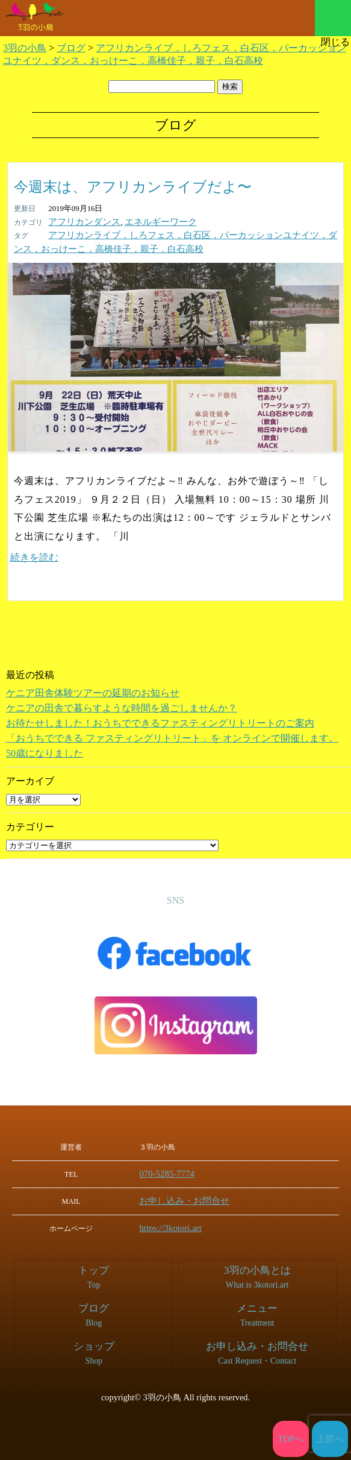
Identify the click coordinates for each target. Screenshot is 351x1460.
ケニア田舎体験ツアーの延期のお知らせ (92, 691)
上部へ (330, 1439)
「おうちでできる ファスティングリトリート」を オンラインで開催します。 (172, 736)
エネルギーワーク (146, 222)
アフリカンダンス (79, 222)
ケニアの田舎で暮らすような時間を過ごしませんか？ (121, 706)
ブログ (94, 1311)
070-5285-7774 (176, 1172)
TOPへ (291, 1439)
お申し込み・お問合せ (190, 1198)
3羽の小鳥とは (257, 1273)
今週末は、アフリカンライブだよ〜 (133, 187)
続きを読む (34, 555)
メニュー (333, 18)
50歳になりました (44, 751)
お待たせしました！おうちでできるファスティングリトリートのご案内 (160, 721)
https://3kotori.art (179, 1225)
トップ (94, 1273)
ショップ (94, 1349)
